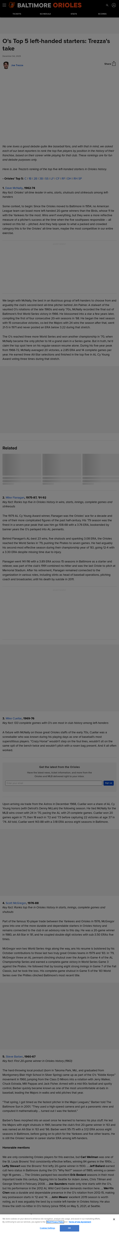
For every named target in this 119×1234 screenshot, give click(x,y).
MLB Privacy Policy (55, 1222)
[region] (59, 1224)
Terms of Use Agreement (80, 1222)
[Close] (114, 1219)
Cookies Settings (47, 1228)
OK (69, 1228)
